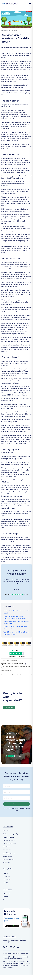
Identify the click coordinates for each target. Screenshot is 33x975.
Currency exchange (8, 859)
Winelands (23, 940)
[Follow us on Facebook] (4, 947)
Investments (6, 846)
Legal (5, 958)
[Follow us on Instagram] (14, 947)
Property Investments (9, 840)
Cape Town (6, 940)
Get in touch (6, 893)
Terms (11, 957)
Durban (6, 942)
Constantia (12, 942)
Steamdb (13, 388)
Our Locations (7, 879)
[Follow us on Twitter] (7, 947)
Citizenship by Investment (10, 843)
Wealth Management (9, 853)
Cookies (16, 957)
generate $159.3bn (23, 170)
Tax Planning (6, 862)
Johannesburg (14, 940)
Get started (16, 589)
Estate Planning (7, 856)
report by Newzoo (8, 144)
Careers (5, 900)
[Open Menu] (30, 3)
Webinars (5, 896)
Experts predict (13, 329)
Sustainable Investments (15, 958)
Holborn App (6, 876)
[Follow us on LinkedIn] (11, 947)
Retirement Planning (8, 837)
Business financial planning (10, 834)
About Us (5, 873)
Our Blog (5, 882)
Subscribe (16, 804)
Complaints (24, 957)
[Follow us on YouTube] (18, 947)
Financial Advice (7, 850)
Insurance (6, 830)
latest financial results (11, 435)
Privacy (6, 957)
